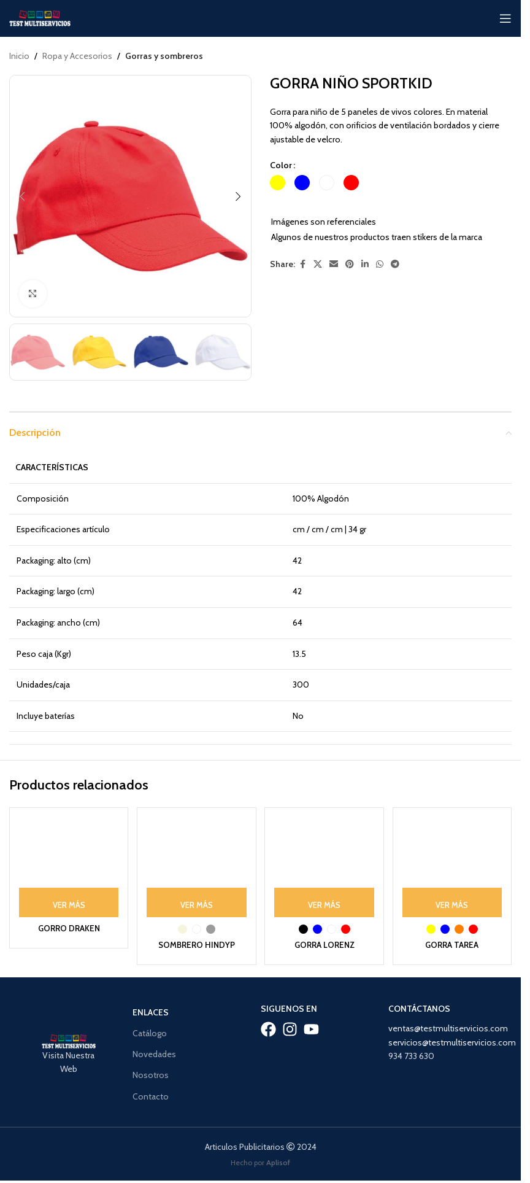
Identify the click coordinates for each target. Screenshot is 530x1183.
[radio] (277, 183)
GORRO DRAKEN (67, 925)
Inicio (19, 55)
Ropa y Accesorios (77, 55)
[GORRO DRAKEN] (67, 865)
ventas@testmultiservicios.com (448, 1025)
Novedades (154, 1051)
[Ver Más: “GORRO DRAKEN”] (67, 899)
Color (281, 165)
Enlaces (150, 1009)
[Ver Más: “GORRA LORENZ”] (325, 899)
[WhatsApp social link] (379, 265)
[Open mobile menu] (505, 18)
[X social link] (318, 265)
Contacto (150, 1093)
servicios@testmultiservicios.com (452, 1039)
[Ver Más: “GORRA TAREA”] (453, 899)
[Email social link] (334, 265)
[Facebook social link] (302, 265)
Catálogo (149, 1030)
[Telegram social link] (395, 265)
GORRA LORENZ (325, 941)
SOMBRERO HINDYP (196, 941)
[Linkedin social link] (365, 265)
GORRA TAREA (453, 941)
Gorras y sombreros (164, 55)
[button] (22, 196)
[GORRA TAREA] (453, 865)
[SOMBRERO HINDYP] (196, 865)
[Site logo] (40, 17)
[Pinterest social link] (350, 265)
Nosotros (150, 1072)
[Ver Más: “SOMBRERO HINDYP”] (196, 899)
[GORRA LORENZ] (325, 865)
